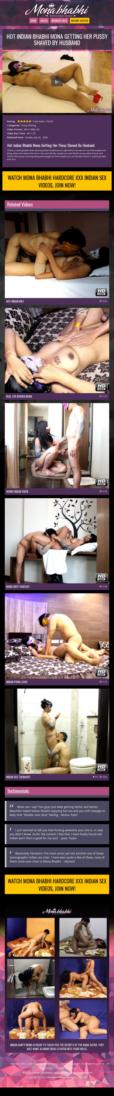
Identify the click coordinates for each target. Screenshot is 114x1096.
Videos (39, 24)
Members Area (57, 24)
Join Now (33, 1072)
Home (27, 24)
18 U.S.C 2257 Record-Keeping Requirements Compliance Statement (57, 1081)
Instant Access (80, 24)
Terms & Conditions (65, 1076)
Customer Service (49, 1072)
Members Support (70, 1072)
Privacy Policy (45, 1076)
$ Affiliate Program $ (93, 1072)
